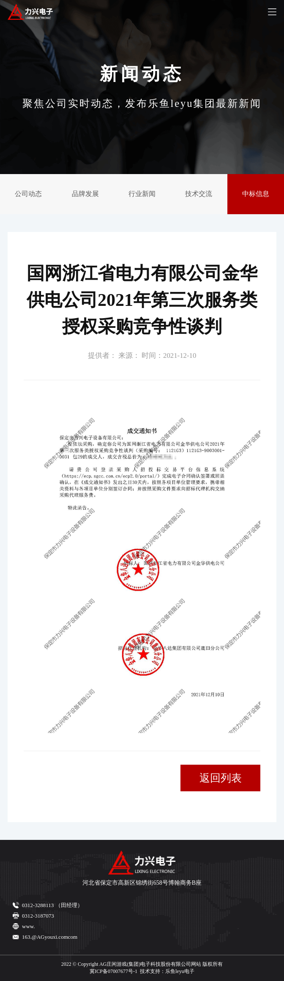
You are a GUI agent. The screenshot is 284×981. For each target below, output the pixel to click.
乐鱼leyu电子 (179, 971)
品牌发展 (85, 193)
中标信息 (255, 193)
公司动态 (28, 193)
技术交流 (198, 193)
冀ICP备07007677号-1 (113, 971)
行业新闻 (142, 193)
